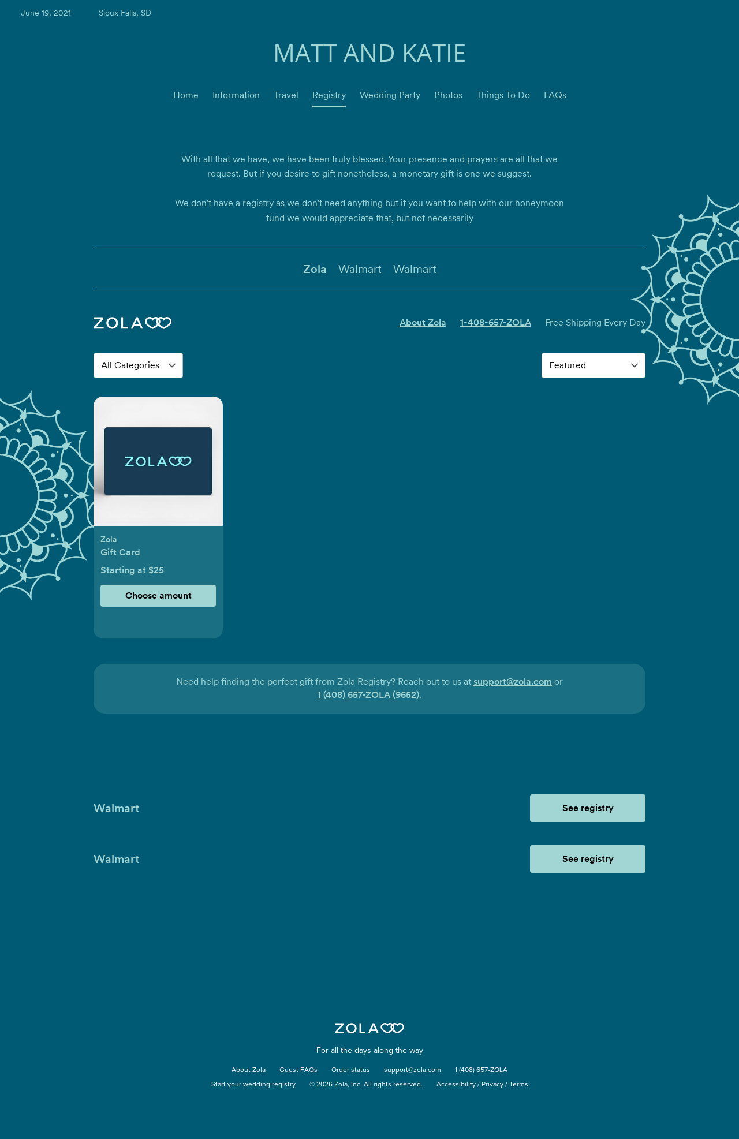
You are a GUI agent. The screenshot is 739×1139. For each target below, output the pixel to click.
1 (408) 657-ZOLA (481, 1070)
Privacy (492, 1084)
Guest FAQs (298, 1070)
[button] (158, 467)
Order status (350, 1070)
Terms (518, 1084)
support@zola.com (512, 681)
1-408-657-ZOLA (495, 322)
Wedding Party (390, 94)
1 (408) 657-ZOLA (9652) (368, 694)
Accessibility (456, 1084)
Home (186, 94)
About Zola (423, 322)
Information (236, 94)
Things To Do (503, 94)
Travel (286, 94)
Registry (329, 94)
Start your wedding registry (253, 1084)
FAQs (555, 94)
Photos (448, 94)
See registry (588, 807)
